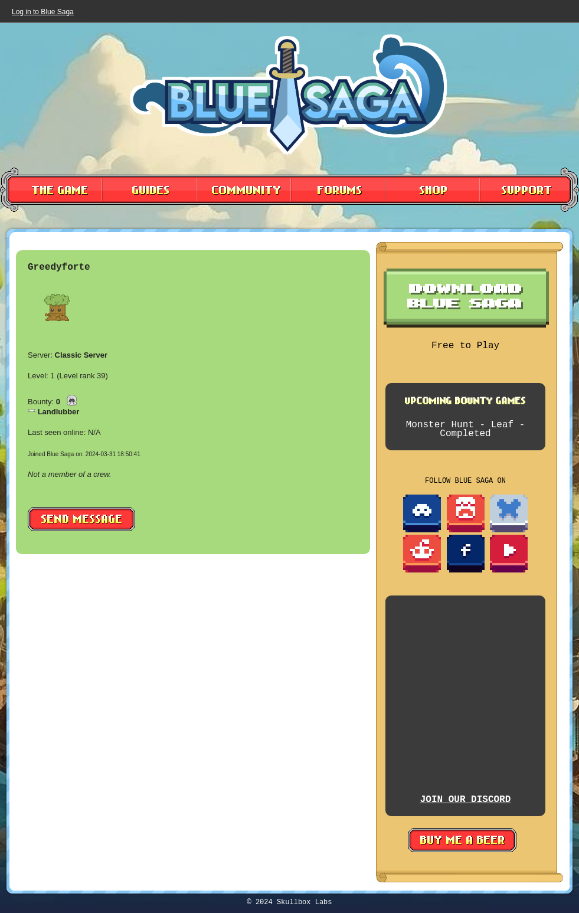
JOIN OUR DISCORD (465, 799)
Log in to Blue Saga (43, 12)
